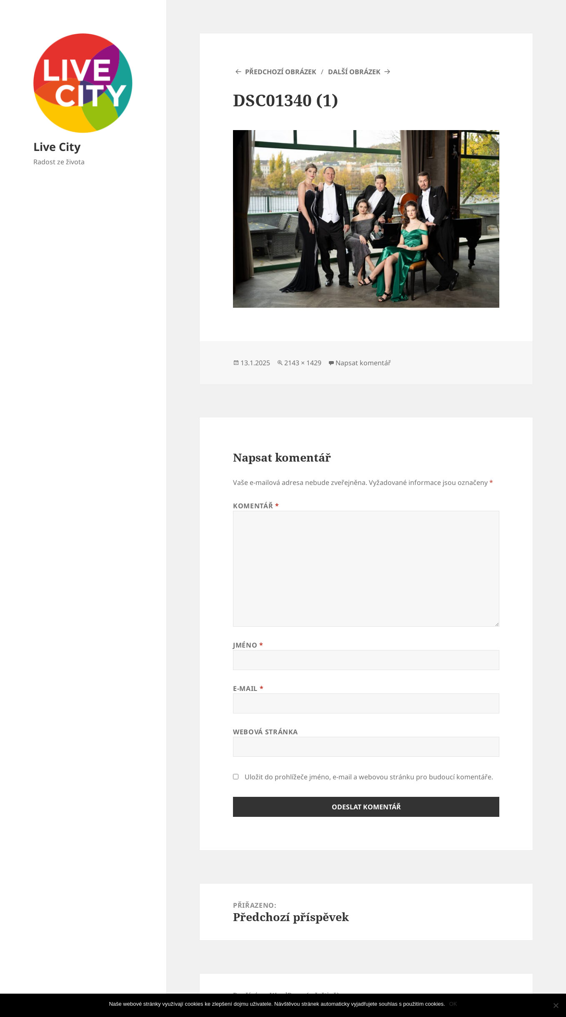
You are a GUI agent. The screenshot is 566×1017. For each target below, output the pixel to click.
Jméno (248, 645)
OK (453, 1004)
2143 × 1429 (302, 362)
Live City (56, 146)
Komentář (256, 505)
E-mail (248, 688)
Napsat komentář (363, 362)
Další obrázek (354, 71)
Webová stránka (265, 731)
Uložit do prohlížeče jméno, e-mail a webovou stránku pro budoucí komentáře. (369, 776)
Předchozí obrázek (280, 71)
